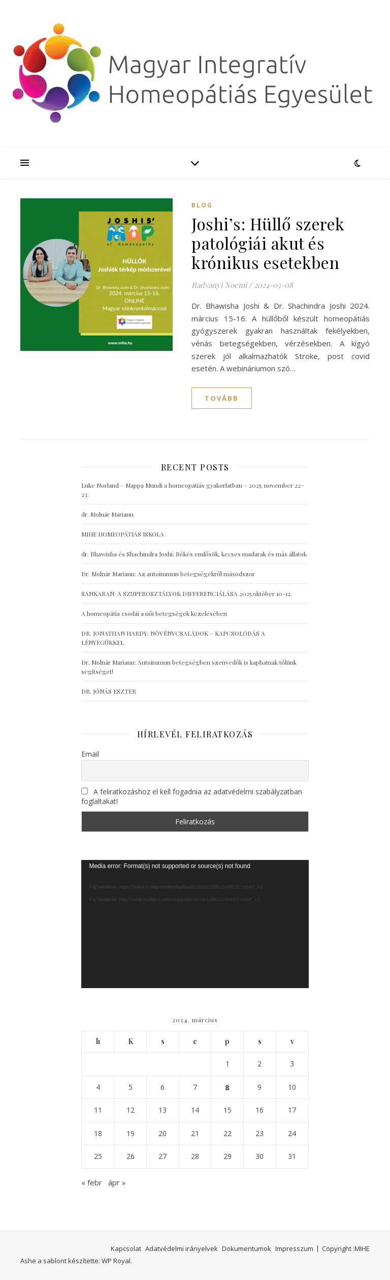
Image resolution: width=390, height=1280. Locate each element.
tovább (222, 398)
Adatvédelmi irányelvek (181, 1248)
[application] (194, 924)
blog (202, 205)
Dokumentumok (246, 1248)
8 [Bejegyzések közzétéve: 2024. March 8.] (227, 1087)
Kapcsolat (126, 1248)
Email (90, 754)
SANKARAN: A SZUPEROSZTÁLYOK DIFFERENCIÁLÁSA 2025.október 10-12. (186, 593)
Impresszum (294, 1248)
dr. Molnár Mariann (107, 514)
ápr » (117, 1182)
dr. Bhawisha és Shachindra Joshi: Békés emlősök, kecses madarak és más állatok (194, 554)
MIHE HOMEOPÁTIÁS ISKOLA (122, 534)
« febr (91, 1182)
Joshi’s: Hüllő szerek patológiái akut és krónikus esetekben (268, 243)
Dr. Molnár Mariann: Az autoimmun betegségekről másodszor (168, 574)
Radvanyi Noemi (219, 285)
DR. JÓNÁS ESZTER (108, 691)
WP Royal (116, 1260)
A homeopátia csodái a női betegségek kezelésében (154, 613)
